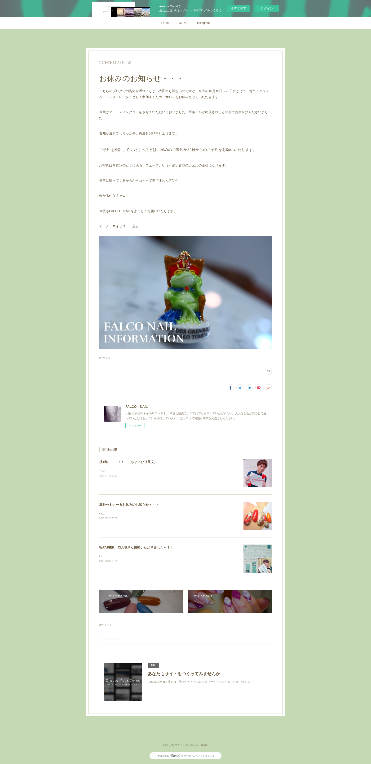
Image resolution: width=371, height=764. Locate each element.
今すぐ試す (238, 8)
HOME (165, 23)
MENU (183, 23)
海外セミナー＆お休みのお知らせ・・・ (129, 504)
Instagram (203, 23)
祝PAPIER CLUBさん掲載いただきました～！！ (136, 547)
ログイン (267, 8)
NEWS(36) (104, 358)
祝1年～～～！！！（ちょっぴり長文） (128, 462)
